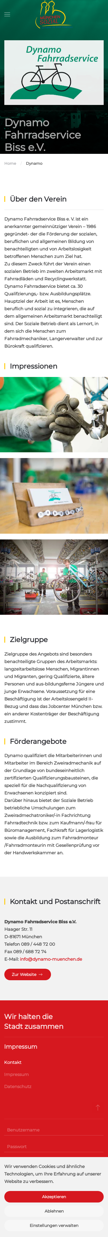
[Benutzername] (53, 1130)
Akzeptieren (54, 1196)
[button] (7, 14)
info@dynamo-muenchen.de (51, 959)
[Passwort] (53, 1146)
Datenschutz (17, 1086)
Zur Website (27, 974)
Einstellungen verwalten (54, 1225)
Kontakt (12, 1062)
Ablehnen (54, 1211)
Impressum (15, 1074)
